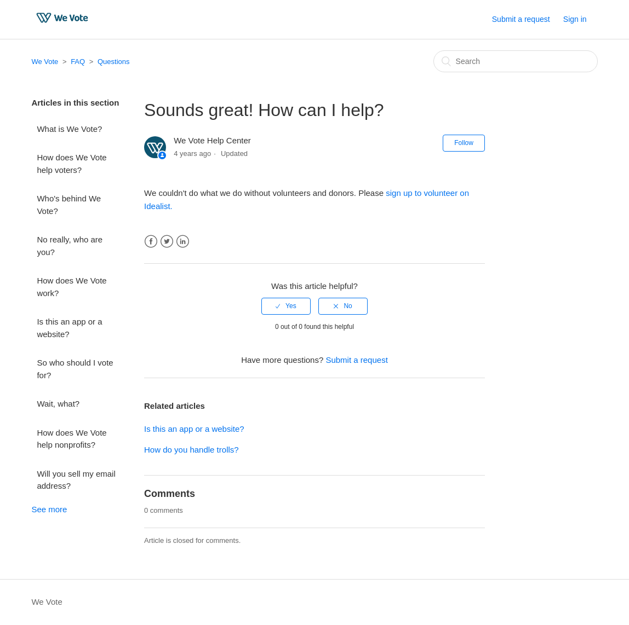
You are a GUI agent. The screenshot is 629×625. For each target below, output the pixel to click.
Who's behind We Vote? (69, 205)
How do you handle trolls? (191, 449)
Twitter (167, 241)
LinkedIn (183, 241)
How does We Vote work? (71, 287)
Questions (114, 61)
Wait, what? (58, 403)
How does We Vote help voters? (71, 164)
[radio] (286, 306)
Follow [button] (463, 143)
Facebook (151, 241)
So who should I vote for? (75, 369)
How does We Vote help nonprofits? (71, 439)
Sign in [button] (575, 19)
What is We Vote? (69, 129)
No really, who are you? (69, 246)
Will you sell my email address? (76, 480)
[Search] (515, 61)
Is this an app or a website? (69, 328)
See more (49, 509)
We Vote (44, 61)
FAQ (78, 61)
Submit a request (521, 19)
